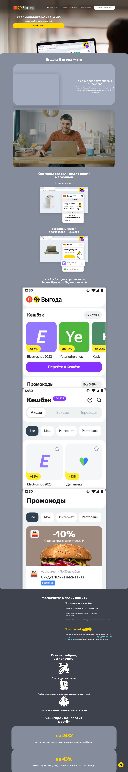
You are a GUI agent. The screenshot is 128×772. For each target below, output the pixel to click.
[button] (64, 551)
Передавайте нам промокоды (100, 368)
